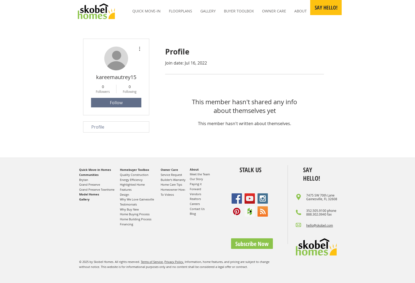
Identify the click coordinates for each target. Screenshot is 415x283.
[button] (326, 7)
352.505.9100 (316, 210)
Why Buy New (129, 209)
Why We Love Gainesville (137, 199)
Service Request (171, 175)
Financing (126, 224)
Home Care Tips (171, 184)
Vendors (195, 194)
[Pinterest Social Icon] (237, 211)
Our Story (196, 179)
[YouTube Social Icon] (250, 198)
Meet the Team (200, 174)
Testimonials (128, 204)
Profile (97, 127)
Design (124, 195)
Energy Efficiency (131, 180)
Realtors (195, 199)
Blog (193, 214)
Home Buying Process (135, 214)
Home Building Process (135, 219)
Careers (195, 204)
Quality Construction (134, 175)
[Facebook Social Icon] (237, 198)
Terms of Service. (152, 262)
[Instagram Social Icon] (263, 198)
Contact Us (197, 209)
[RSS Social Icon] (263, 211)
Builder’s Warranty (173, 180)
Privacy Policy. (174, 262)
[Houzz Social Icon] (250, 211)
